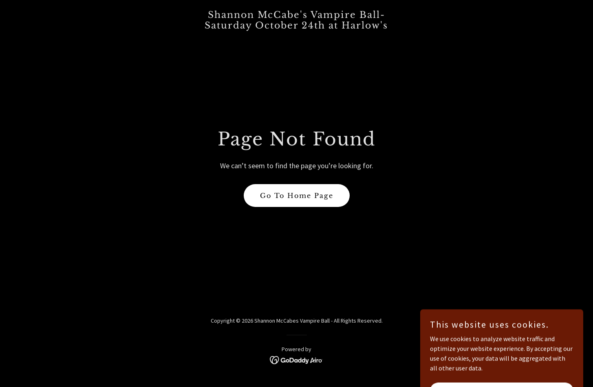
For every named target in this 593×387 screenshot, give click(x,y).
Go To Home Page (296, 195)
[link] (296, 26)
